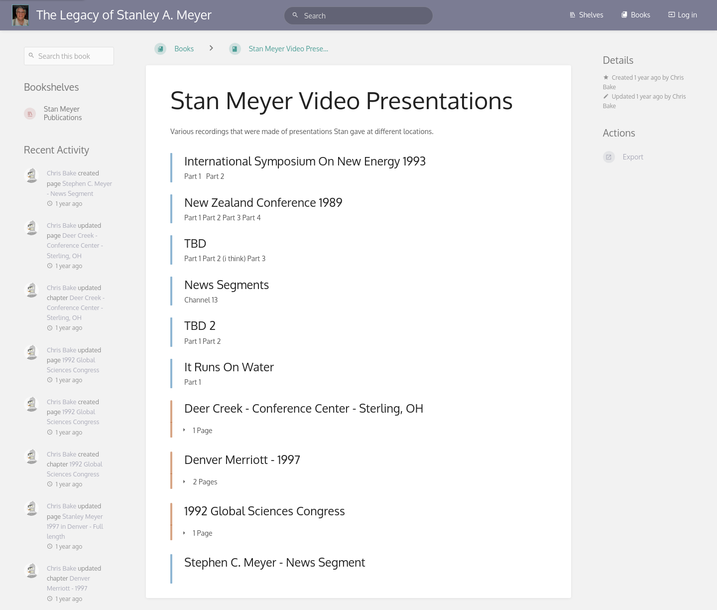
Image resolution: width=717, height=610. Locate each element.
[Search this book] (69, 56)
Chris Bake (61, 173)
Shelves (586, 14)
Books (635, 14)
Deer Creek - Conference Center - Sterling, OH (75, 245)
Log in (682, 14)
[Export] (648, 157)
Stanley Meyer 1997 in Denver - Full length (75, 526)
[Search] (297, 15)
